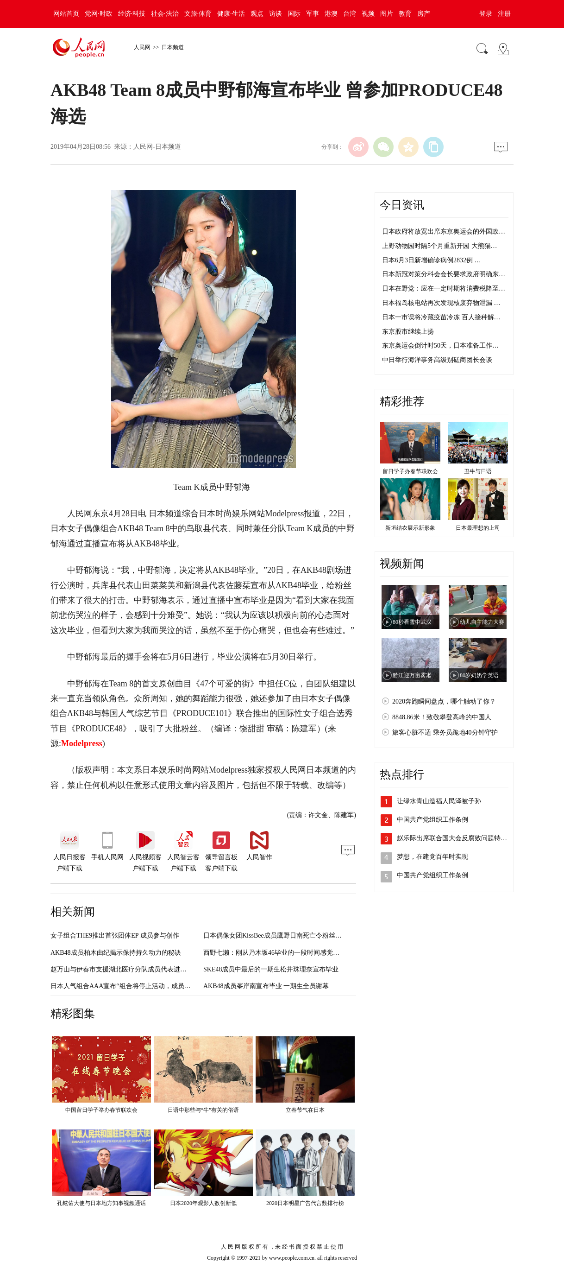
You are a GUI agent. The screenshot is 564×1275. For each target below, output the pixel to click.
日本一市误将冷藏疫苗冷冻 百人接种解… (441, 317)
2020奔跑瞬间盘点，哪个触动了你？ (444, 701)
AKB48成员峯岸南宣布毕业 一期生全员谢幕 (266, 986)
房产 (423, 13)
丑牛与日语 (478, 471)
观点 (257, 13)
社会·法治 (165, 13)
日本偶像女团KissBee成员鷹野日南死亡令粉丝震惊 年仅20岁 (289, 935)
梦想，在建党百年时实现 (432, 856)
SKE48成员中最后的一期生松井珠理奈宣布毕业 (270, 969)
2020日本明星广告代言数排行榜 (305, 1203)
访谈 (275, 13)
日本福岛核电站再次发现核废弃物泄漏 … (441, 302)
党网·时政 (99, 13)
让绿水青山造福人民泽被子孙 (439, 801)
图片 (386, 13)
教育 (405, 13)
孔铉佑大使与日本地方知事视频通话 (101, 1203)
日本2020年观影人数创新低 (203, 1203)
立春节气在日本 (305, 1110)
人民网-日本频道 (157, 146)
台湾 (349, 13)
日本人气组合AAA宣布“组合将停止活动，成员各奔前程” (131, 986)
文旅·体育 (198, 13)
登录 (485, 13)
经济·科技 (132, 13)
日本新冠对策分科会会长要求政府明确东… (443, 274)
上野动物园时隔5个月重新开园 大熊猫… (439, 245)
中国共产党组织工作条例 (432, 819)
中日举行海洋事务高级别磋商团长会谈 (437, 359)
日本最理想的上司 (478, 528)
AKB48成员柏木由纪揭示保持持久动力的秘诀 (115, 952)
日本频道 (173, 47)
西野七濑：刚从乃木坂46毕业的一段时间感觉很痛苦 (277, 952)
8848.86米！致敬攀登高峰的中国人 (441, 717)
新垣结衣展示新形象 (410, 528)
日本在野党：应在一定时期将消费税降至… (443, 288)
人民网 (142, 47)
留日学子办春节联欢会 (410, 471)
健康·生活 (231, 13)
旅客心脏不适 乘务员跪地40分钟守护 (445, 732)
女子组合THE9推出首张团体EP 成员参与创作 (114, 935)
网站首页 (66, 13)
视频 (368, 13)
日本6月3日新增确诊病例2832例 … (431, 260)
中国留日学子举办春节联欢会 (101, 1110)
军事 (312, 13)
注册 (504, 13)
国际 (294, 13)
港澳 (331, 13)
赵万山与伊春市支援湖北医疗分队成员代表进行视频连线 (131, 969)
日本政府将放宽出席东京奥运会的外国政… (443, 231)
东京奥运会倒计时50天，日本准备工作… (440, 345)
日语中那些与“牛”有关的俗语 (203, 1110)
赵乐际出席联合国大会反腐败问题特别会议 (458, 838)
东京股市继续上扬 (408, 331)
